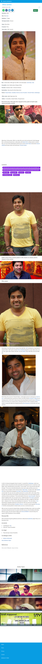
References (16, 174)
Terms (2, 647)
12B (26, 348)
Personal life (13, 172)
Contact (3, 654)
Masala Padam (8, 92)
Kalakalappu (37, 92)
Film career (5, 172)
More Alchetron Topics (6, 540)
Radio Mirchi (25, 142)
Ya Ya (37, 501)
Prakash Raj (25, 491)
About (2, 644)
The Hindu (32, 497)
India (33, 82)
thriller (23, 351)
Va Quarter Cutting (33, 398)
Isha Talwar (18, 491)
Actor (7, 16)
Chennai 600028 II (25, 511)
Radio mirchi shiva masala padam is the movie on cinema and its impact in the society (21, 170)
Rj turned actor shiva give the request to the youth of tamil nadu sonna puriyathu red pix (21, 168)
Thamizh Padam (31, 92)
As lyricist (21, 172)
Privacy (2, 651)
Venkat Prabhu (28, 143)
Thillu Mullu (24, 489)
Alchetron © (5, 658)
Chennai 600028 (20, 349)
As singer (28, 172)
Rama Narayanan (26, 403)
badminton (30, 518)
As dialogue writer (7, 174)
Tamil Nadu (29, 82)
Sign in (35, 10)
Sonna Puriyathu (23, 92)
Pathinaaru (37, 400)
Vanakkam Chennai (16, 92)
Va (10, 525)
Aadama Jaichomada (7, 538)
